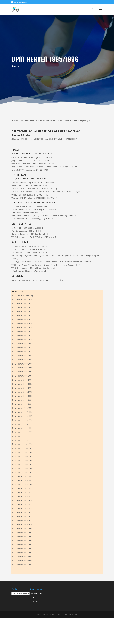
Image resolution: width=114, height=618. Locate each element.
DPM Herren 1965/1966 (22, 540)
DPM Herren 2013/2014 (22, 347)
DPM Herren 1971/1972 (22, 516)
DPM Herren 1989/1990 (22, 444)
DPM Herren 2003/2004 (22, 388)
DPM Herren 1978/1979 (22, 488)
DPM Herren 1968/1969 (22, 528)
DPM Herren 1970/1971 (22, 520)
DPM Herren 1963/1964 (22, 548)
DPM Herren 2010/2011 (22, 360)
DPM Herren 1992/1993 (22, 432)
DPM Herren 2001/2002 (22, 396)
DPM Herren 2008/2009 (22, 367)
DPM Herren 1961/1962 (22, 556)
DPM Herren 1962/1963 (22, 552)
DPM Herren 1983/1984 (22, 468)
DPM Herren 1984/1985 (22, 464)
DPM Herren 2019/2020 (22, 323)
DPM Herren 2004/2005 (22, 384)
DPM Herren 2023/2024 (22, 307)
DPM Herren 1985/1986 (22, 460)
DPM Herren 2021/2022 (22, 315)
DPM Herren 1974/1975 (22, 504)
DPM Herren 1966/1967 (22, 536)
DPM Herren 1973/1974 (22, 508)
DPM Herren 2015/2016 (22, 339)
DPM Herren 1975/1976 (22, 500)
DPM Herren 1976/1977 (22, 496)
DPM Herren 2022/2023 (22, 311)
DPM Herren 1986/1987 (22, 456)
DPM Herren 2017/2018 (22, 331)
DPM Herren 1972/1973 (22, 512)
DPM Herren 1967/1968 (22, 532)
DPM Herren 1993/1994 (22, 428)
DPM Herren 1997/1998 (22, 412)
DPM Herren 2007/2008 (22, 372)
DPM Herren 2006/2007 (22, 376)
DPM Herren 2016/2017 (22, 335)
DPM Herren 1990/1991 (22, 440)
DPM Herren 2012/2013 (22, 351)
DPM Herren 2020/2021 (22, 319)
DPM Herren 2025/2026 (22, 299)
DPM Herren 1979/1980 (22, 484)
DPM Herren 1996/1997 (22, 416)
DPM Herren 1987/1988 (22, 452)
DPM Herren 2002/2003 (22, 392)
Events (34, 597)
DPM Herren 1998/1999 (22, 408)
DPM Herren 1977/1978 (22, 492)
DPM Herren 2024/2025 (22, 303)
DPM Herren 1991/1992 (22, 436)
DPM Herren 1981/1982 (22, 476)
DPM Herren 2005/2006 (22, 380)
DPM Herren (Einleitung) (22, 295)
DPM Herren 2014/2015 (22, 343)
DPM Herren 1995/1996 (22, 420)
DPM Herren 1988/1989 (22, 448)
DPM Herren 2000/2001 (22, 400)
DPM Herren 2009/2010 (22, 364)
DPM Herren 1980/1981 (22, 480)
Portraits (35, 601)
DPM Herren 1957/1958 (22, 564)
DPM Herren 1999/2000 (22, 404)
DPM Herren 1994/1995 (22, 424)
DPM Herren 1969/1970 (22, 524)
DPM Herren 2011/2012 (22, 355)
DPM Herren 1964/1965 (22, 544)
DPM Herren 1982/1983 (22, 472)
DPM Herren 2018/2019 (22, 327)
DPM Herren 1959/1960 (22, 561)
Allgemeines (36, 593)
